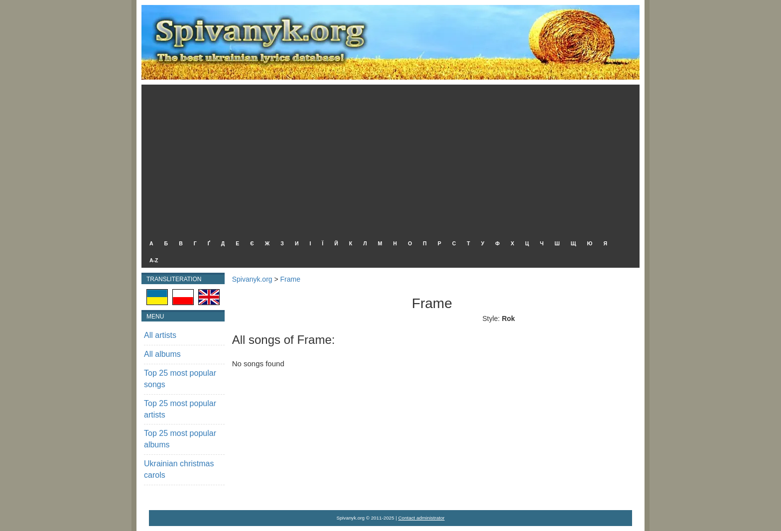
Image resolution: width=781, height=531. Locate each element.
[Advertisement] (388, 159)
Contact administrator (421, 518)
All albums (162, 354)
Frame (290, 279)
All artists (160, 335)
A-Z (153, 260)
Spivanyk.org (252, 279)
